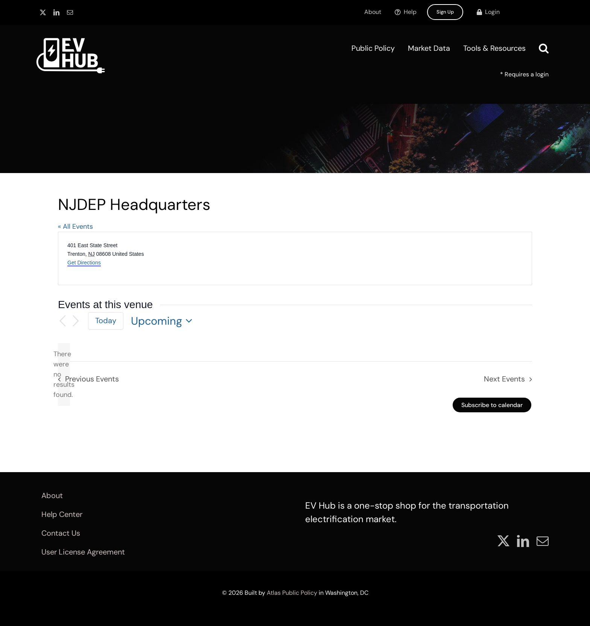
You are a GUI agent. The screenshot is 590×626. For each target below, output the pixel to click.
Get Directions (84, 263)
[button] (544, 48)
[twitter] (43, 12)
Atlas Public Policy (292, 593)
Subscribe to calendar (492, 405)
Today (105, 320)
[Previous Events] (62, 321)
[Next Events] (76, 321)
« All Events (75, 226)
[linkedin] (56, 12)
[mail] (70, 12)
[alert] (64, 374)
